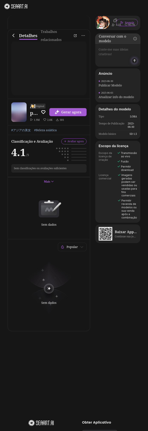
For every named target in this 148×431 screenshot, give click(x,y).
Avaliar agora (74, 141)
